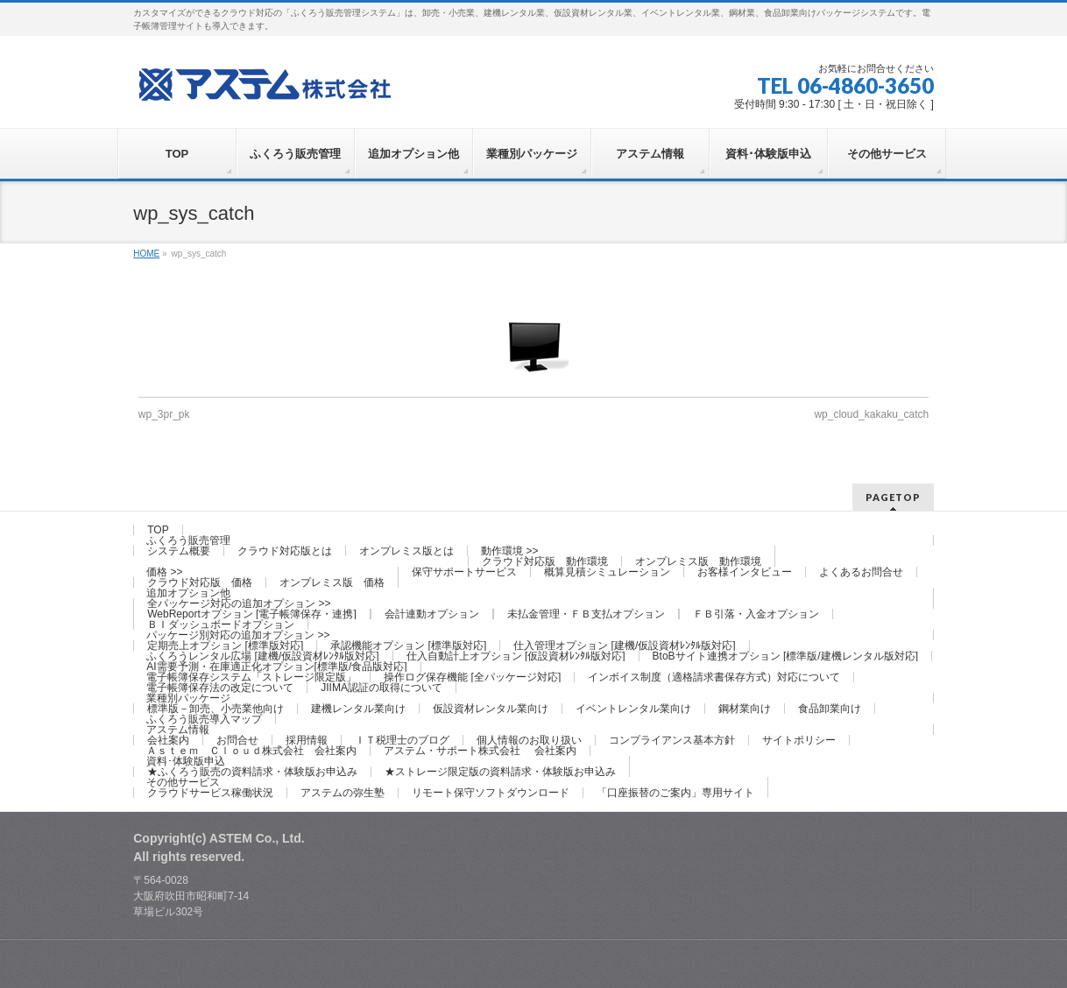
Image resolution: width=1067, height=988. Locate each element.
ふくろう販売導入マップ (204, 719)
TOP (157, 530)
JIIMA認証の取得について (381, 687)
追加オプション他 (188, 593)
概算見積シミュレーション (607, 572)
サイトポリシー (799, 740)
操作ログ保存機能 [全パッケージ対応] (472, 677)
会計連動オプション (432, 614)
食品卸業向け (829, 708)
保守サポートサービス (464, 572)
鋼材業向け (744, 708)
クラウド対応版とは (284, 551)
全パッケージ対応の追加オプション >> (238, 603)
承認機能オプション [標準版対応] (408, 645)
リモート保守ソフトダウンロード (490, 792)
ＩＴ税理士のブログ (402, 740)
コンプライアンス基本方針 (672, 740)
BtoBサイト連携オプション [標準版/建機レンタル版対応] (785, 656)
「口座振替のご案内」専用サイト (675, 792)
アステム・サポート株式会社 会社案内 (480, 750)
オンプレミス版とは (406, 551)
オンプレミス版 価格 (332, 582)
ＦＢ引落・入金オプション (756, 614)
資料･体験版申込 (185, 761)
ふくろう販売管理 (188, 540)
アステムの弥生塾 (342, 792)
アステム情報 (177, 729)
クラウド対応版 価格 (199, 582)
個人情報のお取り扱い (529, 740)
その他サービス (183, 782)
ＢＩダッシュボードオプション (220, 624)
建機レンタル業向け (358, 708)
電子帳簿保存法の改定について (219, 687)
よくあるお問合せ (861, 572)
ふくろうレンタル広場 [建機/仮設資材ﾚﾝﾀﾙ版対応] (262, 656)
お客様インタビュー (744, 572)
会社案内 (168, 740)
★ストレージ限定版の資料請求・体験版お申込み (500, 771)
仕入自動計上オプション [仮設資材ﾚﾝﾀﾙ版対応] (515, 656)
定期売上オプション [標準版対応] (225, 645)
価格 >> (164, 572)
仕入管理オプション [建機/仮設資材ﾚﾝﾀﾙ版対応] (624, 645)
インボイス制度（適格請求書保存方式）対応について (714, 677)
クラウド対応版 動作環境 (545, 561)
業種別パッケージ (188, 698)
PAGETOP (893, 497)
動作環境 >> (509, 551)
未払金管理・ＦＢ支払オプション (586, 614)
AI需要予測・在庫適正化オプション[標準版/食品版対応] (276, 666)
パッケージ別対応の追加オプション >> (237, 635)
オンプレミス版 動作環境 (698, 561)
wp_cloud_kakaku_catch (871, 414)
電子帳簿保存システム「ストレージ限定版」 (251, 677)
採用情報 (307, 740)
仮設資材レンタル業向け (490, 708)
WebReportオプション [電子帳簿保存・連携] (251, 614)
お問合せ (237, 740)
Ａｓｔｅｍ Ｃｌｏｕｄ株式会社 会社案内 (251, 750)
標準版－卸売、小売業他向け (215, 708)
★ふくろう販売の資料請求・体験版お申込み (252, 771)
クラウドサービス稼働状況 (210, 792)
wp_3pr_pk (164, 414)
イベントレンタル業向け (633, 708)
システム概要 (178, 551)
